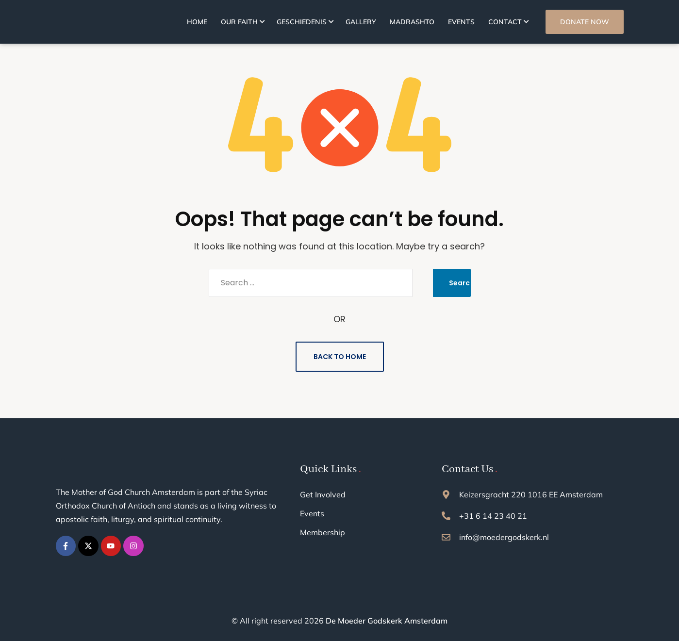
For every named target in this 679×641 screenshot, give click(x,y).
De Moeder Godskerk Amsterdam (386, 620)
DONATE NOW (584, 21)
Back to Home (340, 357)
